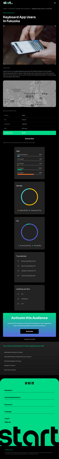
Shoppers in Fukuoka (9, 365)
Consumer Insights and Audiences (19, 8)
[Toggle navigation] (54, 3)
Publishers (8, 390)
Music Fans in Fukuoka (10, 370)
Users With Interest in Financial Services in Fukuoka (17, 356)
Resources (8, 404)
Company (8, 411)
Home (5, 8)
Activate (29, 331)
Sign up (8, 422)
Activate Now (29, 138)
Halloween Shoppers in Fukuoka (12, 361)
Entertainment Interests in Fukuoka (13, 352)
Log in (7, 418)
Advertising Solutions (12, 397)
